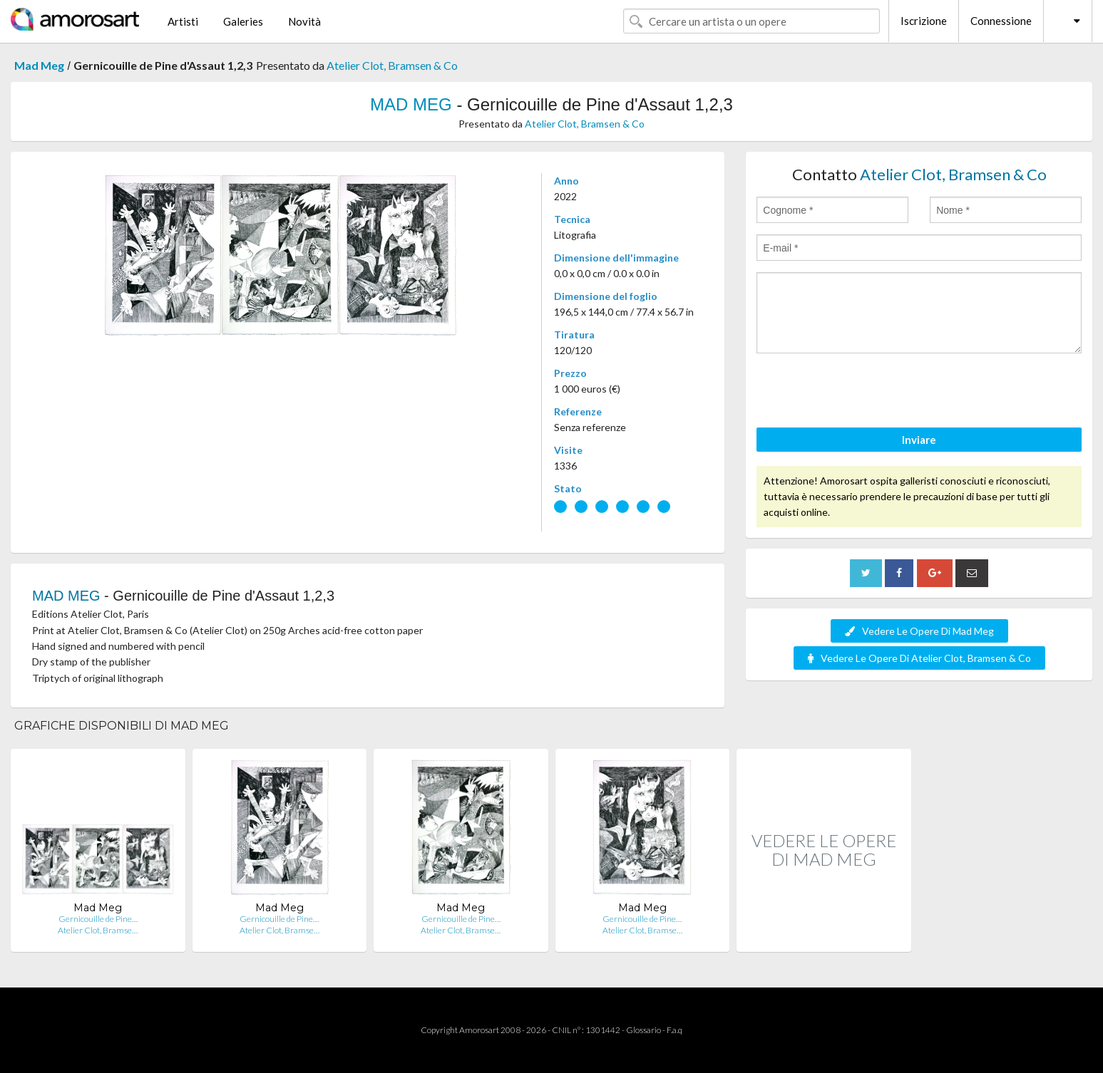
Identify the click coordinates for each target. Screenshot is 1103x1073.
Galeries (243, 21)
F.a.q (674, 1030)
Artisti (183, 21)
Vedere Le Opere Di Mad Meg (919, 631)
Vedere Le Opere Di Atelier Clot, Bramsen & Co (919, 658)
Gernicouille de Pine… (98, 918)
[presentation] (864, 392)
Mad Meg (39, 65)
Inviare (919, 439)
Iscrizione (924, 20)
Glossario (643, 1030)
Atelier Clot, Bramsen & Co (392, 65)
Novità (304, 21)
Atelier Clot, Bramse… (98, 930)
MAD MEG (411, 104)
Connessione (1001, 20)
